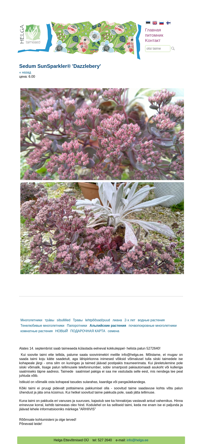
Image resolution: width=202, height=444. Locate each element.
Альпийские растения (108, 325)
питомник (154, 35)
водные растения (151, 320)
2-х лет (129, 320)
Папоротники (77, 325)
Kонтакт (153, 40)
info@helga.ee (137, 440)
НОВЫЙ (61, 331)
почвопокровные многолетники (153, 325)
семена (113, 331)
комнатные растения (37, 331)
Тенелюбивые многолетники (42, 325)
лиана (117, 320)
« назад (25, 72)
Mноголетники (31, 320)
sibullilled (63, 320)
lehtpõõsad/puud (97, 320)
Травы (78, 320)
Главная (153, 30)
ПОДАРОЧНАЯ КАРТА (87, 331)
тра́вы (49, 320)
